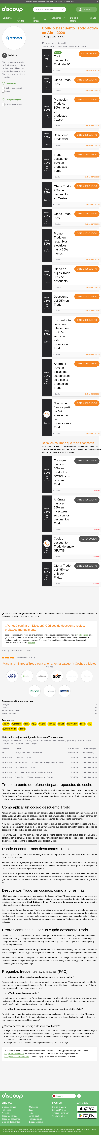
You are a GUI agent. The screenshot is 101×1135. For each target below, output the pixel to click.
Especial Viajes (59, 1110)
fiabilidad (31, 643)
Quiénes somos (9, 1107)
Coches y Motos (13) (12, 104)
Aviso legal (34, 1116)
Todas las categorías (11, 1119)
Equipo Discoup (36, 1122)
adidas (22, 729)
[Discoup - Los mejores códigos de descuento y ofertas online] (12, 9)
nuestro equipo (82, 635)
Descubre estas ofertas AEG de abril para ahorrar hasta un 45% (49, 2)
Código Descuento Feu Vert (16, 1056)
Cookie (78, 1129)
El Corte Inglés (9, 729)
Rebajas (92, 18)
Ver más (49, 667)
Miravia (6, 724)
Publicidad (6, 1110)
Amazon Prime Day (60, 1113)
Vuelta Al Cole (58, 1116)
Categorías (58, 17)
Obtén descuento (87, 80)
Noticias (5, 1113)
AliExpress (16, 724)
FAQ (31, 1110)
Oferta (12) (8, 91)
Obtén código (89, 54)
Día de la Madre (74, 19)
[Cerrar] (97, 1)
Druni (82, 724)
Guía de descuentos (11, 1122)
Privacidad (71, 1129)
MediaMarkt (72, 724)
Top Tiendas (39, 19)
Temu (34, 724)
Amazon (42, 724)
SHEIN (26, 724)
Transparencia (35, 1119)
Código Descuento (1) (12, 88)
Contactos (33, 1107)
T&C (31, 1113)
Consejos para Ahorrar (53, 36)
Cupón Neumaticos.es (14, 1054)
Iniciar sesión (86, 9)
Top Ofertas (20, 19)
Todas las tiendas (9, 1116)
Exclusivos (7, 18)
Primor (61, 724)
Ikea (89, 724)
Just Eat (51, 724)
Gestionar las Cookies (88, 1129)
